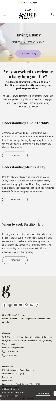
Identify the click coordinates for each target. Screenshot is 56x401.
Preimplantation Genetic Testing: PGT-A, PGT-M (21, 384)
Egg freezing (7, 377)
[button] (52, 14)
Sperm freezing (8, 380)
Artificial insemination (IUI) (13, 373)
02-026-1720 (11, 351)
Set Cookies (43, 393)
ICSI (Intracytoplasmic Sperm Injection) (18, 370)
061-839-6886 (11, 355)
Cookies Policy (11, 395)
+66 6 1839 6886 (29, 2)
